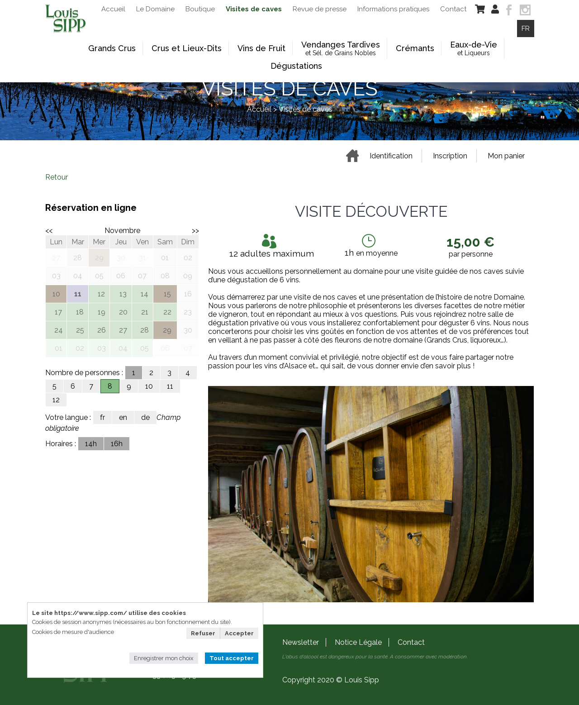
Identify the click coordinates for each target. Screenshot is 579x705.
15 (167, 294)
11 (170, 386)
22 (167, 312)
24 (58, 330)
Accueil (259, 109)
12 (101, 294)
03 (101, 348)
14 (144, 294)
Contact (411, 642)
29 (167, 330)
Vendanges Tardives (340, 48)
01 (58, 348)
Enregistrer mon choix (164, 658)
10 (149, 386)
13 (123, 294)
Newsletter (300, 642)
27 (123, 330)
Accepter (239, 633)
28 (144, 330)
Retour (56, 177)
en (123, 417)
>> (195, 230)
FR (526, 28)
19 (101, 312)
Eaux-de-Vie (473, 48)
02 (80, 348)
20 (123, 312)
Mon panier (506, 156)
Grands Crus (112, 48)
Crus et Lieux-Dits (187, 48)
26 (101, 330)
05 (144, 348)
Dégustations (296, 66)
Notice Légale (358, 642)
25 (80, 330)
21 (144, 312)
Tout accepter (231, 658)
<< (48, 230)
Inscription (450, 156)
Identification (391, 156)
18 (80, 312)
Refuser (203, 633)
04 (123, 348)
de (145, 417)
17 (58, 312)
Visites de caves (305, 109)
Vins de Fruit (261, 48)
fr (102, 417)
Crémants (415, 48)
